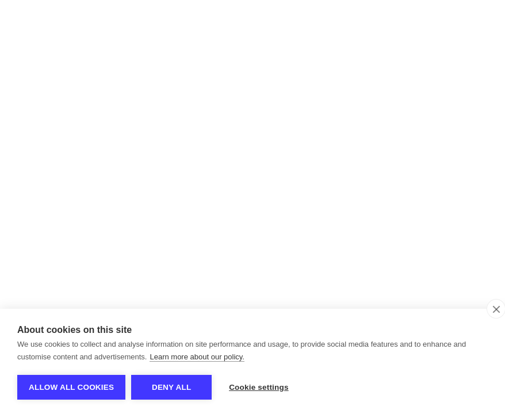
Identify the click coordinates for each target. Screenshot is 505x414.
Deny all (171, 387)
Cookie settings (259, 387)
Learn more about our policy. (197, 356)
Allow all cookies (71, 387)
